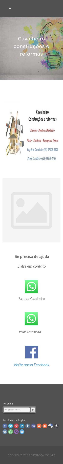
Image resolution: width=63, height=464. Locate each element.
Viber (16, 431)
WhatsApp (10, 431)
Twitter (10, 426)
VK (5, 431)
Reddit (39, 426)
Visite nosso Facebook (31, 364)
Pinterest (16, 426)
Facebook (5, 426)
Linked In (22, 426)
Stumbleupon (45, 426)
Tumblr (27, 426)
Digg (33, 426)
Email (22, 431)
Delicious (50, 426)
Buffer (56, 426)
